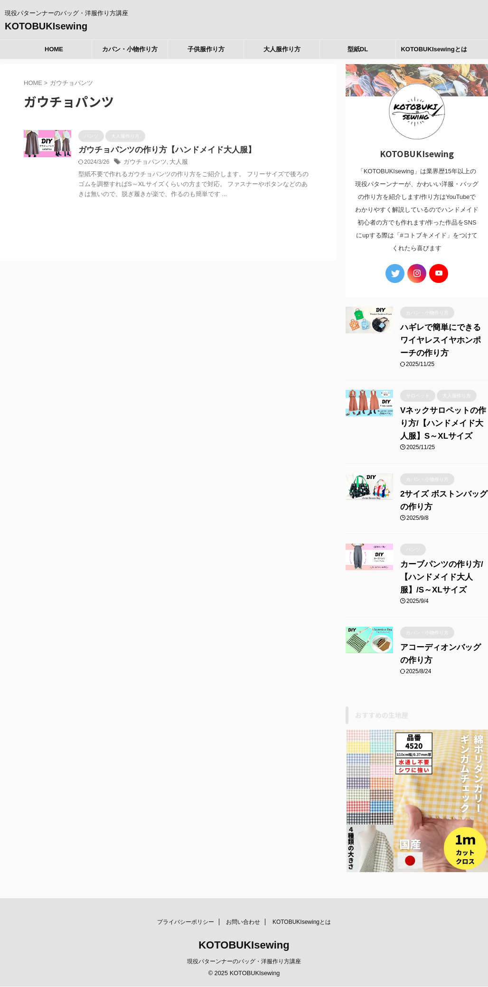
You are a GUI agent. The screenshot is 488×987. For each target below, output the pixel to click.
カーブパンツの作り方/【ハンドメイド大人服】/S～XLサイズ (439, 572)
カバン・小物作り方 (130, 49)
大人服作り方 (281, 49)
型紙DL (357, 49)
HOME (54, 49)
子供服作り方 (206, 49)
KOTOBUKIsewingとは (434, 49)
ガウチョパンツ (143, 163)
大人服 (174, 163)
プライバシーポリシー (185, 906)
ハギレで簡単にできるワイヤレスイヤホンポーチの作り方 (442, 335)
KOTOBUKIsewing (46, 26)
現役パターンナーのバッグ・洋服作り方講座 (244, 945)
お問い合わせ (243, 906)
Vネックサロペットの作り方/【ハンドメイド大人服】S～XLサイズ (443, 418)
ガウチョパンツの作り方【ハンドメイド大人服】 (161, 150)
